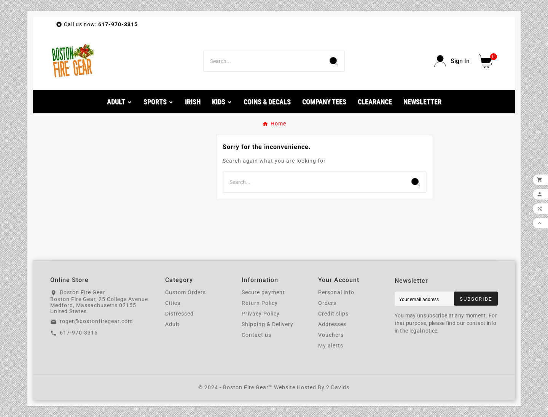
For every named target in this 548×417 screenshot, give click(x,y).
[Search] (263, 61)
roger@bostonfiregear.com (96, 321)
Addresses (332, 324)
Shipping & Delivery (267, 324)
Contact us (256, 335)
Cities (172, 303)
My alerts (330, 345)
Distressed (179, 314)
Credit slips (333, 314)
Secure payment (263, 292)
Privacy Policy (261, 314)
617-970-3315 (79, 333)
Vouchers (331, 335)
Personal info (336, 292)
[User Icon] (452, 61)
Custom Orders (185, 292)
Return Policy (260, 303)
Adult (172, 324)
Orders (327, 303)
